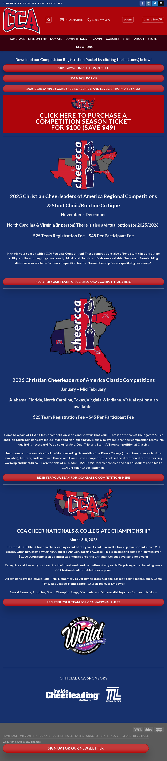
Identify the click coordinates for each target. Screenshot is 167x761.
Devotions (84, 46)
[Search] (49, 20)
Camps (97, 38)
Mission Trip (37, 38)
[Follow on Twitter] (155, 3)
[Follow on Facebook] (142, 3)
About (139, 38)
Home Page (17, 38)
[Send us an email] (161, 3)
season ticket (106, 121)
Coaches (112, 38)
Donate (56, 38)
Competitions (77, 39)
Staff (127, 38)
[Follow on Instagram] (148, 3)
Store (152, 38)
